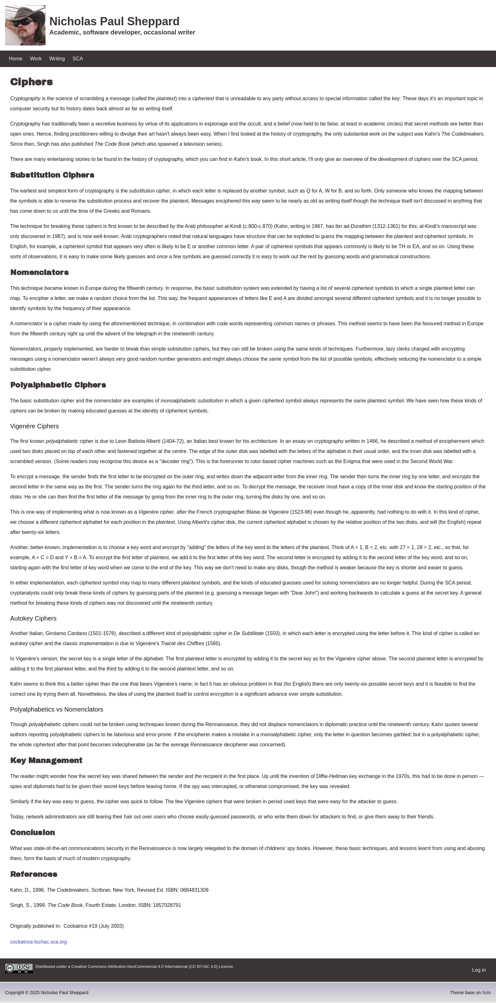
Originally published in (35, 926)
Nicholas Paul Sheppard (114, 21)
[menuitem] (15, 59)
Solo (486, 992)
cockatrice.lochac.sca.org (38, 942)
